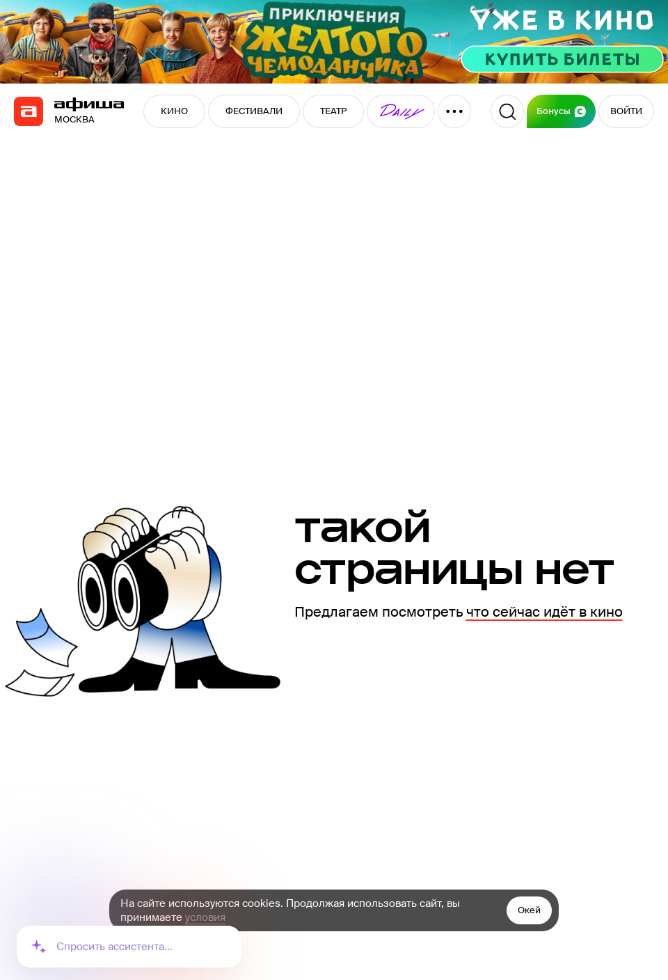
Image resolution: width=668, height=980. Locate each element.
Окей (529, 910)
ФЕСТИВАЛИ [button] (254, 111)
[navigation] (28, 111)
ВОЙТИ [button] (626, 111)
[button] (401, 111)
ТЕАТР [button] (333, 111)
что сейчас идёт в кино (544, 612)
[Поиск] (507, 111)
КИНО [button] (174, 111)
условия (205, 917)
